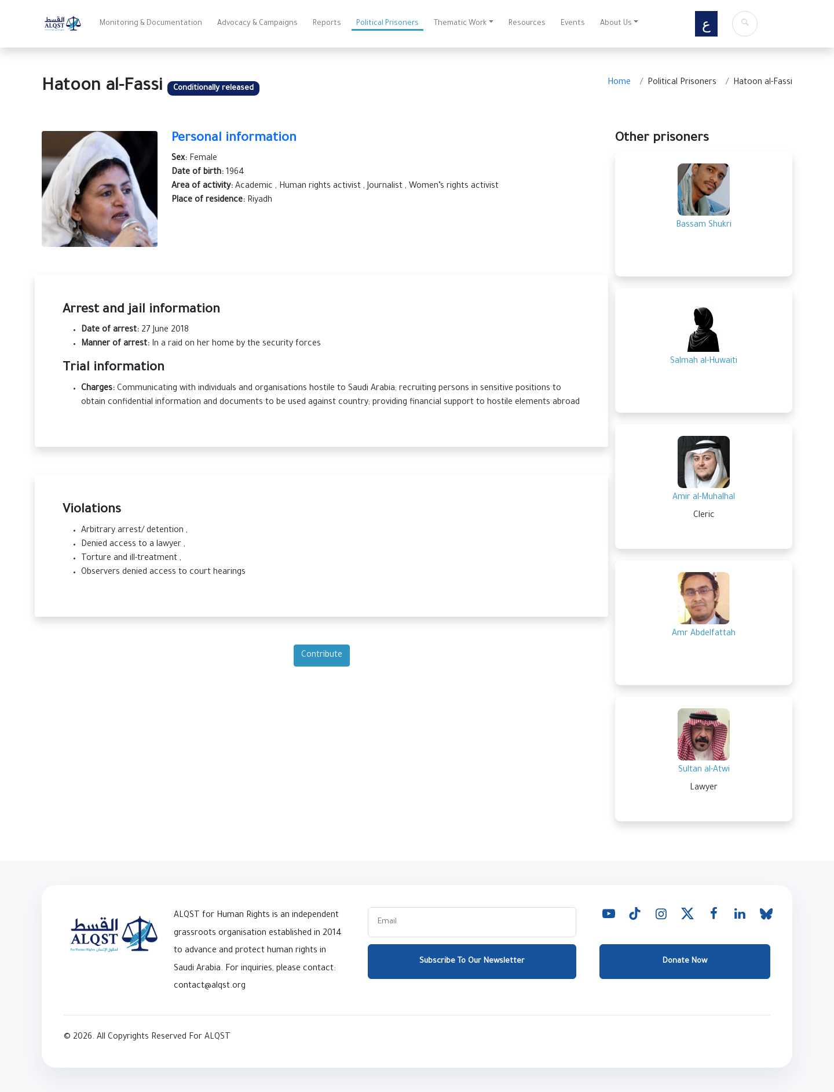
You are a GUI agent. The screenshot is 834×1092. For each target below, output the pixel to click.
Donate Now (685, 961)
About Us (616, 24)
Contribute (321, 655)
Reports (327, 24)
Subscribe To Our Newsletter (472, 961)
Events (573, 24)
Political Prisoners (387, 24)
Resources (527, 24)
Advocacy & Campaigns (257, 24)
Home (619, 83)
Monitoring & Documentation (151, 24)
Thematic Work (460, 24)
